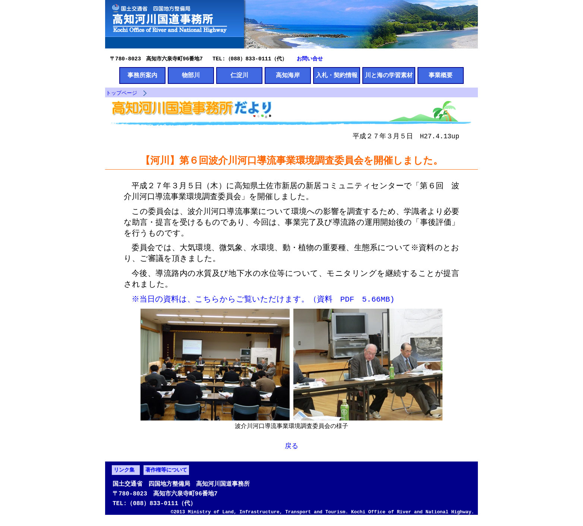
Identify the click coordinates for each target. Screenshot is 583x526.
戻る (291, 448)
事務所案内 (142, 76)
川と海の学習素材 (389, 76)
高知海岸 (288, 76)
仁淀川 (239, 76)
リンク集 (124, 473)
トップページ (121, 93)
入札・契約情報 (336, 76)
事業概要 (441, 76)
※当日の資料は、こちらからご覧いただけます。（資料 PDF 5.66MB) (264, 301)
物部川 (191, 76)
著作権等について (166, 473)
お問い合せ (310, 58)
